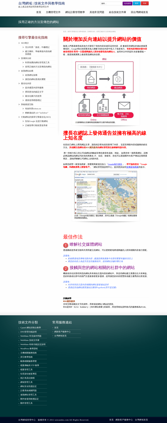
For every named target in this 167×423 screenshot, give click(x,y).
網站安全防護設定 (28, 386)
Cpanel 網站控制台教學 (30, 328)
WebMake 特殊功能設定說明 (32, 344)
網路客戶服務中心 (62, 332)
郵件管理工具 (26, 403)
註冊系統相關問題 (28, 390)
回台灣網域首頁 (139, 12)
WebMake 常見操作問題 (30, 336)
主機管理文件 (53, 12)
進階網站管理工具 (28, 395)
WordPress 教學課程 (29, 349)
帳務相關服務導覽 (28, 361)
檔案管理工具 (26, 369)
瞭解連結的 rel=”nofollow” (36, 113)
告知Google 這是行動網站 (36, 121)
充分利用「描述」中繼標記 (37, 47)
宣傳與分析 (26, 58)
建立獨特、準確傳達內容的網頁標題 (38, 52)
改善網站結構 (27, 71)
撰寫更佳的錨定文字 (34, 92)
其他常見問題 (97, 12)
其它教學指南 (26, 357)
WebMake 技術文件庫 (29, 340)
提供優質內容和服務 (34, 88)
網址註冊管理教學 (75, 12)
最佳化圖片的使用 (33, 96)
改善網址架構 (31, 75)
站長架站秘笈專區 (28, 374)
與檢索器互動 (27, 104)
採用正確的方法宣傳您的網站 (38, 67)
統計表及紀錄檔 (27, 378)
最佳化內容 (26, 83)
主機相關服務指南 (28, 353)
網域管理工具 (26, 382)
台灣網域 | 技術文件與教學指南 (41, 3)
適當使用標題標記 (33, 100)
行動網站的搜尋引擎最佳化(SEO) (36, 117)
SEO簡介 (25, 43)
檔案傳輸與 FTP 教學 (29, 365)
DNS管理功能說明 (28, 332)
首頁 (38, 12)
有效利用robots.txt (33, 109)
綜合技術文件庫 (117, 12)
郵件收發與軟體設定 (29, 399)
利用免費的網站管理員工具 (37, 62)
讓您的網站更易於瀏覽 (35, 79)
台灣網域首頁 (60, 336)
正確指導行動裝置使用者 (36, 125)
